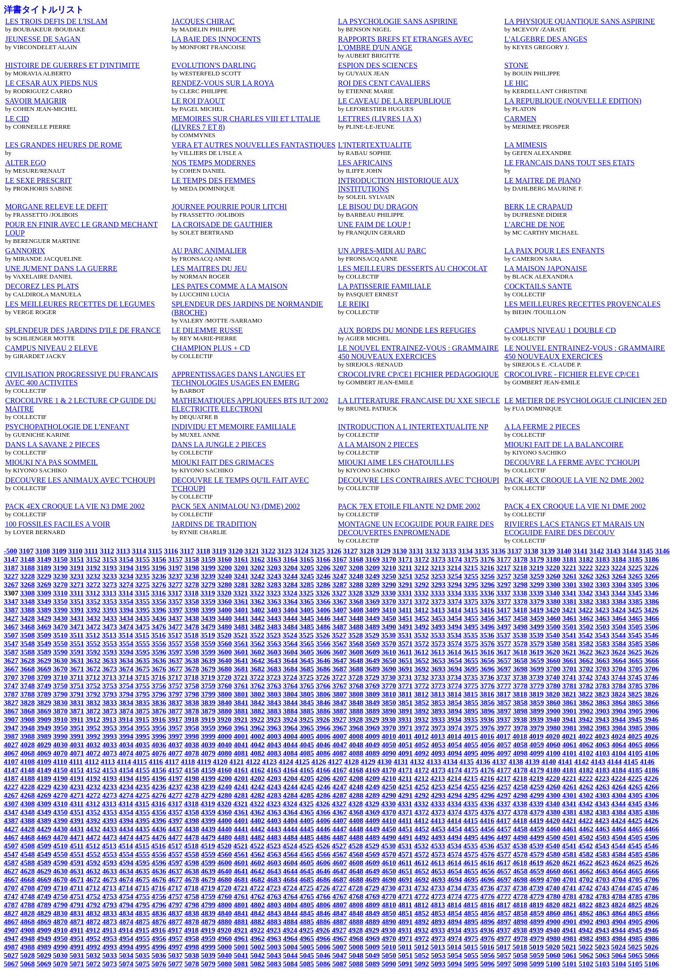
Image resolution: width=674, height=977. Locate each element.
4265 (635, 787)
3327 (339, 593)
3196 (159, 568)
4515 (142, 846)
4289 (372, 795)
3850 (388, 702)
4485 (307, 837)
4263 (602, 787)
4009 (372, 736)
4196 (159, 778)
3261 (569, 576)
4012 (421, 736)
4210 (388, 778)
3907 (11, 719)
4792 (93, 905)
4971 (405, 938)
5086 (323, 964)
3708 (27, 677)
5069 (44, 964)
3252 (421, 576)
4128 (351, 761)
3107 (26, 551)
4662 (586, 871)
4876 (159, 922)
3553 (110, 643)
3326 (322, 593)
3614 (454, 652)
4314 (125, 804)
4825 (635, 905)
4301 (569, 795)
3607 (339, 652)
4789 (44, 905)
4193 (110, 778)
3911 (76, 719)
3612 (421, 652)
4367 (339, 812)
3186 (652, 559)
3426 (651, 610)
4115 (140, 761)
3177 (504, 559)
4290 (388, 795)
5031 (76, 955)
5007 (339, 947)
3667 (11, 669)
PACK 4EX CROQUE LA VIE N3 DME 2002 (75, 506)
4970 (388, 938)
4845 (307, 913)
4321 (240, 804)
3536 (487, 635)
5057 (504, 955)
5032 (93, 955)
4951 (76, 938)
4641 (241, 871)
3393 (110, 610)
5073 (110, 964)
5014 (454, 947)
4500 (553, 837)
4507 (11, 846)
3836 (159, 702)
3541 (569, 635)
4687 (339, 879)
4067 (11, 753)
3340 (552, 593)
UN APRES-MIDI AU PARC (382, 251)
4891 (405, 922)
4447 (339, 829)
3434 (126, 618)
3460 (553, 618)
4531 (404, 846)
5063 (602, 955)
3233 (110, 576)
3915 (142, 719)
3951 (76, 728)
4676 (159, 879)
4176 (487, 770)
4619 (536, 863)
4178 (520, 770)
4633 (110, 871)
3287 (339, 584)
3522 (257, 635)
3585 (635, 643)
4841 (241, 913)
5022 (585, 947)
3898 (520, 711)
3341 (569, 593)
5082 (257, 964)
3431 (76, 618)
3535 (470, 635)
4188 (27, 778)
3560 (224, 643)
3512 (93, 635)
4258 (520, 787)
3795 (142, 694)
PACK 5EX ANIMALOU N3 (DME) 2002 (236, 506)
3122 (268, 551)
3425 (635, 610)
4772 (421, 896)
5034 (126, 955)
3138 (531, 551)
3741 (569, 677)
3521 (240, 635)
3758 (191, 686)
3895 (471, 711)
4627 (11, 871)
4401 (241, 820)
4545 (635, 846)
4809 (372, 905)
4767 (339, 896)
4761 (241, 896)
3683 (274, 669)
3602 (257, 652)
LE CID (17, 119)
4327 (339, 804)
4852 (421, 913)
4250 (388, 787)
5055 (471, 955)
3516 (158, 635)
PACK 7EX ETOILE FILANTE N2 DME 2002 (409, 506)
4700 (553, 879)
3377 (504, 601)
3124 (301, 551)
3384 (618, 601)
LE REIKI (353, 304)
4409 (372, 820)
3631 (76, 660)
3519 (207, 635)
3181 (569, 559)
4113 (108, 761)
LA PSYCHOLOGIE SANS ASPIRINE (398, 21)
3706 (652, 669)
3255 (471, 576)
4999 (208, 947)
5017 (503, 947)
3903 (602, 711)
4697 (504, 879)
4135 (466, 761)
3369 (372, 601)
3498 (520, 627)
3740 (552, 677)
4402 (257, 820)
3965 (307, 728)
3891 (405, 711)
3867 (11, 711)
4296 (487, 795)
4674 (126, 879)
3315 (142, 593)
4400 (224, 820)
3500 (553, 627)
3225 (635, 568)
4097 (504, 753)
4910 (60, 930)
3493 (438, 627)
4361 (241, 812)
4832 (93, 913)
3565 (307, 643)
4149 (44, 770)
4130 (384, 761)
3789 (44, 694)
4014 (454, 736)
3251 (405, 576)
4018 (520, 736)
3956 (159, 728)
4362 (257, 812)
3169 (372, 559)
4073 (110, 753)
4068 (27, 753)
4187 (11, 778)
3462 (586, 618)
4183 (602, 770)
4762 (257, 896)
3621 (569, 652)
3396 (159, 610)
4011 (405, 736)
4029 (44, 745)
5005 (307, 947)
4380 (553, 812)
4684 (290, 879)
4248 (356, 787)
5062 (586, 955)
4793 (110, 905)
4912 (93, 930)
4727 (339, 888)
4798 (191, 905)
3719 (207, 677)
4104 (618, 753)
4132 (417, 761)
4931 (404, 930)
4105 (635, 753)
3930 (388, 719)
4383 (602, 812)
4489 (372, 837)
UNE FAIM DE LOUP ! (374, 224)
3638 (191, 660)
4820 (552, 905)
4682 (257, 879)
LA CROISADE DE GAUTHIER (222, 224)
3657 (504, 660)
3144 (630, 551)
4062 (586, 745)
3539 (536, 635)
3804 (290, 694)
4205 (307, 778)
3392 (93, 610)
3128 (366, 551)
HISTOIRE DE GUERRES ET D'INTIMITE (72, 65)
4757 (175, 896)
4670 (60, 879)
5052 (421, 955)
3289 (372, 584)
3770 (388, 686)
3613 (438, 652)
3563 (274, 643)
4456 (487, 829)
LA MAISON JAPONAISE (546, 268)
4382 (586, 812)
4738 (520, 888)
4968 (356, 938)
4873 (110, 922)
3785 (635, 686)
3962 (257, 728)
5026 (651, 947)
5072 (93, 964)
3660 (553, 660)
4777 (504, 896)
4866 (652, 913)
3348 (27, 601)
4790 (60, 905)
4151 (76, 770)
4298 (520, 795)
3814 (454, 694)
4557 (175, 854)
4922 (257, 930)
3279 (208, 584)
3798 (191, 694)
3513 (109, 635)
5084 (290, 964)
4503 (602, 837)
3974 (454, 728)
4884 (290, 922)
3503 (602, 627)
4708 (27, 888)
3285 (307, 584)
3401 (241, 610)
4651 (405, 871)
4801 (241, 905)
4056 (487, 745)
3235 (142, 576)
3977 (504, 728)
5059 (536, 955)
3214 (454, 568)
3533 (438, 635)
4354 (126, 812)
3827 (11, 702)
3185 (635, 559)
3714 (125, 677)
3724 (290, 677)
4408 (356, 820)
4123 (269, 761)
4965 (307, 938)
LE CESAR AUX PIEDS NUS (51, 83)
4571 (405, 854)
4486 (323, 837)
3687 (339, 669)
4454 (454, 829)
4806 (323, 905)
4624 (618, 863)
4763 (274, 896)
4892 (421, 922)
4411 (405, 820)
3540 (552, 635)
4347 (11, 812)
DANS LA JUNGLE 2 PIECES (219, 444)
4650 (388, 871)
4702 (586, 879)
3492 (421, 627)
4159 (208, 770)
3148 (27, 559)
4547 (11, 854)
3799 (208, 694)
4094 (454, 753)
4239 (208, 787)
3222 (585, 568)
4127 (335, 761)
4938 (520, 930)
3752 (93, 686)
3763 (274, 686)
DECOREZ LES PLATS (42, 286)
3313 (109, 593)
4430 (60, 829)
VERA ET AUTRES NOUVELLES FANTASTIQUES (254, 145)
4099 (536, 753)
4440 (224, 829)
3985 (635, 728)
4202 (257, 778)
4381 (569, 812)
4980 (553, 938)
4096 (487, 753)
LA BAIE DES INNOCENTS (216, 39)
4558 (191, 854)
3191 (76, 568)
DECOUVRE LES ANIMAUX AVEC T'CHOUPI (80, 480)
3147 (11, 559)
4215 (470, 778)
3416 (487, 610)
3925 (306, 719)
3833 (110, 702)
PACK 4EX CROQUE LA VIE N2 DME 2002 (574, 480)
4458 (520, 829)
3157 (175, 559)
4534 (454, 846)
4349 (44, 812)
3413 (438, 610)
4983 (602, 938)
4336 (487, 804)
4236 (159, 787)
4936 (487, 930)
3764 (290, 686)
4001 (241, 736)
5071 (76, 964)
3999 (208, 736)
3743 (602, 677)
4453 (438, 829)
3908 (27, 719)
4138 (515, 761)
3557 (175, 643)
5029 (44, 955)
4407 (339, 820)
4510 (60, 846)
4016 (487, 736)
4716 (158, 888)
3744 (618, 677)
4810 (388, 905)
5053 (438, 955)
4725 (306, 888)
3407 (339, 610)
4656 (487, 871)
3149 (44, 559)
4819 (536, 905)
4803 (274, 905)
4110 (60, 761)
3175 (471, 559)
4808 (356, 905)
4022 (585, 736)
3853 (438, 702)
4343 (602, 804)
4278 (191, 795)
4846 (323, 913)
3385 (635, 601)
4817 (503, 905)
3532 (421, 635)
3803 (274, 694)
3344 (618, 593)
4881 (241, 922)
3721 (240, 677)
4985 (635, 938)
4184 (618, 770)
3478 (191, 627)
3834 (126, 702)
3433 (110, 618)
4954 (126, 938)
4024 (618, 736)
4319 (207, 804)
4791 (76, 905)
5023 (602, 947)
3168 (356, 559)
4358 (191, 812)
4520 (224, 846)
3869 (44, 711)
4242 (257, 787)
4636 (159, 871)
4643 (274, 871)
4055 (471, 745)
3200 (224, 568)
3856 (487, 702)
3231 (76, 576)
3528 (355, 635)
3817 (503, 694)
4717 (175, 888)
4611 (405, 863)
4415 (470, 820)
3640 (224, 660)
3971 (405, 728)
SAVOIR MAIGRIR (35, 101)
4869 (44, 922)
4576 (487, 854)
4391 (76, 820)
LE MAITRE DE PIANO (543, 180)
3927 (339, 719)
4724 (290, 888)
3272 (93, 584)
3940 (552, 719)
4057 (504, 745)
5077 (175, 964)
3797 (175, 694)
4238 (191, 787)
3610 (388, 652)
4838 (191, 913)
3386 (652, 601)
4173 (438, 770)
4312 (93, 804)
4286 (323, 795)
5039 (208, 955)
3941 (569, 719)
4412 (421, 820)
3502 (586, 627)
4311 (76, 804)
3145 (646, 551)
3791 (76, 694)
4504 (618, 837)
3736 (487, 677)
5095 (471, 964)
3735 (470, 677)
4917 (175, 930)
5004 (290, 947)
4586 (652, 854)
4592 (93, 863)
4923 (273, 930)
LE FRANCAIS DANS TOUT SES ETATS (570, 163)
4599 (208, 863)
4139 (532, 761)
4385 (635, 812)
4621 (569, 863)
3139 (547, 551)
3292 (421, 584)
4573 (438, 854)
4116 (156, 761)
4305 (635, 795)
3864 (618, 702)
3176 (487, 559)
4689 (372, 879)
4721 (240, 888)
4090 (388, 753)
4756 (159, 896)
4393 (110, 820)
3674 (126, 669)
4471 (76, 837)
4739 (536, 888)
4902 (586, 922)
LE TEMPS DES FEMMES (214, 180)
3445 (307, 618)
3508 (27, 635)
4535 (470, 846)
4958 (191, 938)
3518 (191, 635)
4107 (11, 761)
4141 (565, 761)
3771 (405, 686)
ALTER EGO (25, 163)
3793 (110, 694)
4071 (76, 753)
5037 (175, 955)
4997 (175, 947)
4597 (175, 863)
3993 (110, 736)
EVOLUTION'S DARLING (214, 65)
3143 (613, 551)
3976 (487, 728)
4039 (208, 745)
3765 (307, 686)
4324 (290, 804)
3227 (11, 576)
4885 (307, 922)
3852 (421, 702)
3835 (142, 702)
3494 (454, 627)
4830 (60, 913)
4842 (257, 913)
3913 (109, 719)
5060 (553, 955)
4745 (635, 888)
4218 (520, 778)
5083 (274, 964)
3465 (635, 618)
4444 (290, 829)
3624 (618, 652)
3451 (405, 618)
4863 (602, 913)
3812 (421, 694)
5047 (339, 955)
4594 (126, 863)
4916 (158, 930)
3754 (126, 686)
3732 (421, 677)
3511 (76, 635)
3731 (404, 677)
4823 (602, 905)
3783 (602, 686)
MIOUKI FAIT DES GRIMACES (223, 462)
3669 (44, 669)
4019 (536, 736)
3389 (44, 610)
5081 (241, 964)
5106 (652, 964)
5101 (569, 964)
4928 (355, 930)
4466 (652, 829)
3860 (553, 702)
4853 (438, 913)
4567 (339, 854)
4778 (520, 896)
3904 (618, 711)
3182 (586, 559)
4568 (356, 854)
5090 (388, 964)
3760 (224, 686)
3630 (60, 660)
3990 (60, 736)
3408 (356, 610)
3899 (536, 711)
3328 (355, 593)
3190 (60, 568)
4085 (307, 753)
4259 (536, 787)
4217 (503, 778)
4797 (175, 905)
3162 (257, 559)
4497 (504, 837)
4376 (487, 812)
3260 (553, 576)
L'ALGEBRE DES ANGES (546, 39)
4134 (450, 761)
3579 (536, 643)
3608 (356, 652)
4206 (323, 778)
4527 (339, 846)
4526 (322, 846)
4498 (520, 837)
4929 (372, 930)
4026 (651, 736)
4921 (240, 930)
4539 (536, 846)
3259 (536, 576)
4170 (388, 770)
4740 (552, 888)
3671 (76, 669)
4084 (290, 753)
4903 (602, 922)
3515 (142, 635)
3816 (487, 694)
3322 (257, 593)
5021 (569, 947)
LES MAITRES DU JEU (209, 268)
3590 (60, 652)
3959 (208, 728)
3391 (76, 610)
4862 (586, 913)
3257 (504, 576)
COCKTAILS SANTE (538, 286)
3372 (421, 601)
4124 (285, 761)
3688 (356, 669)
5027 (11, 955)
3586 (652, 643)
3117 (187, 551)
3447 (339, 618)
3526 (322, 635)
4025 (635, 736)
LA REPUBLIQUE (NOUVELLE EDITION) (573, 101)
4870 (60, 922)
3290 (388, 584)
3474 (126, 627)
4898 (520, 922)
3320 (224, 593)
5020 (552, 947)
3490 (388, 627)
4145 (630, 761)
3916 (158, 719)
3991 (76, 736)
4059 (536, 745)
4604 (290, 863)
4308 (27, 804)
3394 (126, 610)
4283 (274, 795)
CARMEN (520, 119)
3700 (553, 669)
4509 (44, 846)
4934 (454, 930)
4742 (585, 888)
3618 (520, 652)
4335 (470, 804)
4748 (27, 896)
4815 (470, 905)
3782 (586, 686)
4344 (618, 804)
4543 (602, 846)
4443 (274, 829)
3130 (399, 551)
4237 (175, 787)
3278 (191, 584)
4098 (520, 753)
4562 (257, 854)
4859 (536, 913)
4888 (356, 922)
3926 (322, 719)
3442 (257, 618)
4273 (110, 795)
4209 (372, 778)
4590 (60, 863)
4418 (520, 820)
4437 (175, 829)
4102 (586, 753)
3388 (27, 610)
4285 (307, 795)
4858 (520, 913)
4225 (635, 778)
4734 (454, 888)
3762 (257, 686)
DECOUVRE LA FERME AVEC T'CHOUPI (572, 462)
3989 (44, 736)
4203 (274, 778)
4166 (323, 770)
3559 (208, 643)
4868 (27, 922)
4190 (60, 778)
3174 (454, 559)
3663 (602, 660)
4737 (503, 888)
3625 (635, 652)
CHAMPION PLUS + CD (211, 348)
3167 (339, 559)
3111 (91, 551)
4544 (618, 846)
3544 (618, 635)
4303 (602, 795)
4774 (454, 896)
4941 (569, 930)
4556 (159, 854)
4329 (372, 804)
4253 (438, 787)
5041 (241, 955)
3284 (290, 584)
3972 (421, 728)
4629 (44, 871)
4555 (142, 854)
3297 (504, 584)
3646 (323, 660)
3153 (110, 559)
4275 (142, 795)
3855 (471, 702)
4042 (257, 745)
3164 (290, 559)
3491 (405, 627)
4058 (520, 745)
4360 (224, 812)
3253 (438, 576)
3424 (618, 610)
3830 (60, 702)
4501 (569, 837)
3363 (274, 601)
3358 (191, 601)
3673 (110, 669)
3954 (126, 728)
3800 (224, 694)
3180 (553, 559)
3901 (569, 711)
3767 (339, 686)
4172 (421, 770)
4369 (372, 812)
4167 (339, 770)
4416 (487, 820)
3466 (652, 618)
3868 (27, 711)
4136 (483, 761)
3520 (224, 635)
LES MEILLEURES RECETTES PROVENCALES (583, 304)
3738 (520, 677)
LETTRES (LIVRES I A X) (379, 119)
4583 (602, 854)
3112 (107, 551)
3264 (618, 576)
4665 (635, 871)
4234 (126, 787)
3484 (290, 627)
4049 (372, 745)
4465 (635, 829)
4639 (208, 871)
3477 (175, 627)
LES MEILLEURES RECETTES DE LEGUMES (80, 304)
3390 (60, 610)
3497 (504, 627)
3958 (191, 728)
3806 (323, 694)
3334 (454, 593)
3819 (536, 694)
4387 (11, 820)
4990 (60, 947)
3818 (520, 694)
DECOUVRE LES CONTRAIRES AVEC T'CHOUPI (418, 480)
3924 (290, 719)
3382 (586, 601)
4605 (307, 863)
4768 (356, 896)
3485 (307, 627)
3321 (240, 593)
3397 (175, 610)
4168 (356, 770)
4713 (109, 888)
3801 (241, 694)
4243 (274, 787)
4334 (454, 804)
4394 (126, 820)
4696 (487, 879)
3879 (208, 711)
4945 (635, 930)
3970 (388, 728)
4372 (421, 812)
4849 (372, 913)
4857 (504, 913)
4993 (110, 947)
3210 (388, 568)
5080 (224, 964)
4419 (536, 820)
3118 (203, 551)
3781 (569, 686)
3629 (44, 660)
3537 (503, 635)
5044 (290, 955)
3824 (618, 694)
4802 (257, 905)
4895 (471, 922)
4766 (323, 896)
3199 (208, 568)
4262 (586, 787)
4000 (224, 736)
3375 (471, 601)
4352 (93, 812)
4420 (552, 820)
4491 (405, 837)
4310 (60, 804)
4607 (339, 863)
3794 (126, 694)
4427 (11, 829)
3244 (290, 576)
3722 (257, 677)
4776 (487, 896)
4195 (142, 778)
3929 (372, 719)
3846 (323, 702)
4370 (388, 812)
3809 (372, 694)
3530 (388, 635)
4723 (273, 888)
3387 (11, 610)
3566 (323, 643)
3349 (44, 601)
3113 (123, 551)
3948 (27, 728)
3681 (241, 669)
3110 (75, 551)
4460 (553, 829)
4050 (388, 745)
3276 (159, 584)
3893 (438, 711)
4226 (651, 778)
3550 (60, 643)
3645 (307, 660)
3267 (11, 584)
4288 (356, 795)
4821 (569, 905)
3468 (27, 627)
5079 (208, 964)
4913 (109, 930)
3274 (126, 584)
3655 (471, 660)
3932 (421, 719)
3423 (602, 610)
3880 (224, 711)
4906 (652, 922)
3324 (290, 593)
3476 (159, 627)
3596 (159, 652)
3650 (388, 660)
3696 (487, 669)
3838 (191, 702)
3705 (635, 669)
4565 (307, 854)
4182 (586, 770)
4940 (552, 930)
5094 (454, 964)
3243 (274, 576)
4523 (273, 846)
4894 (454, 922)
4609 (372, 863)
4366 (323, 812)
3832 (93, 702)
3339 (536, 593)
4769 (372, 896)
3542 (585, 635)
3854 (454, 702)
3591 (76, 652)
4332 (421, 804)
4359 (208, 812)
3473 (110, 627)
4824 (618, 905)
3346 (651, 593)
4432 (93, 829)
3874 (126, 711)
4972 (421, 938)
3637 (175, 660)
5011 (405, 947)
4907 (11, 930)
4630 (60, 871)
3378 (520, 601)
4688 (356, 879)
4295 (471, 795)
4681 (241, 879)
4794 (126, 905)
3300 (553, 584)
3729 (372, 677)
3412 (421, 610)
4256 (487, 787)
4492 (421, 837)
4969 (372, 938)
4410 (388, 820)
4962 (257, 938)
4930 (388, 930)
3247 (339, 576)
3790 (60, 694)
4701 (569, 879)
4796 (159, 905)
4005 (307, 736)
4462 (586, 829)
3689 (372, 669)
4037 (175, 745)
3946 (651, 719)
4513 (109, 846)
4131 (401, 761)
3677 (175, 669)
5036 (159, 955)
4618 (520, 863)
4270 (60, 795)
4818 (520, 905)
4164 (290, 770)
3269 (44, 584)
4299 (536, 795)
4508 (27, 846)
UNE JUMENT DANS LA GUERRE (61, 268)
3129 (383, 551)
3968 (356, 728)
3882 (257, 711)
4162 (257, 770)
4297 (504, 795)
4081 (241, 753)
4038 (191, 745)
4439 (208, 829)
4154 (126, 770)
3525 (306, 635)
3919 (207, 719)
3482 (257, 627)
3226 (651, 568)
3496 (487, 627)
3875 (142, 711)
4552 (93, 854)
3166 (323, 559)
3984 (618, 728)
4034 (126, 745)
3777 (504, 686)
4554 (126, 854)
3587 (11, 652)
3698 (520, 669)
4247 (339, 787)
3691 (405, 669)
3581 (569, 643)
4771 (405, 896)
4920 (224, 930)
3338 (520, 593)
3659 (536, 660)
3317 (175, 593)
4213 (438, 778)
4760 (224, 896)
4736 (487, 888)
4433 (110, 829)
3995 (142, 736)
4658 (520, 871)
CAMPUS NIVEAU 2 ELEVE (51, 348)
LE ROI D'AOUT (198, 101)
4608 (356, 863)
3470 (60, 627)
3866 (652, 702)
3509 (44, 635)
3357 (175, 601)
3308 (27, 593)
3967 (339, 728)
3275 (142, 584)
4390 (60, 820)
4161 (241, 770)
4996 (159, 947)
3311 (76, 593)
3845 (307, 702)
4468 (27, 837)
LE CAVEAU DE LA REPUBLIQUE (394, 101)
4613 (438, 863)
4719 (207, 888)
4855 (471, 913)
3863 (602, 702)
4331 (404, 804)
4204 (290, 778)
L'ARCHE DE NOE (535, 224)
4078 (191, 753)
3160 (224, 559)
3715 (142, 677)
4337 (503, 804)
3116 (171, 551)
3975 (471, 728)
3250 (388, 576)
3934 (454, 719)
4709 (44, 888)
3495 (471, 627)
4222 (585, 778)
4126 (318, 761)
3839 (208, 702)
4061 (569, 745)
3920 (224, 719)
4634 (126, 871)
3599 (208, 652)
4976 (487, 938)
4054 (454, 745)
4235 (142, 787)
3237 (175, 576)
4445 (307, 829)
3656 (487, 660)
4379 (536, 812)
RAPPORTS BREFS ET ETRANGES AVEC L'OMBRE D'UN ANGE (405, 43)
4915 (142, 930)
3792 (93, 694)
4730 (388, 888)
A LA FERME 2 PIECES (542, 427)
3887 (339, 711)
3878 (191, 711)
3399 (208, 610)
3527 (339, 635)
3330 (388, 593)
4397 (175, 820)
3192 (93, 568)
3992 (93, 736)
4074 (126, 753)
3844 (290, 702)
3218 (520, 568)
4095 (471, 753)
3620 (552, 652)
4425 (635, 820)
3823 (602, 694)
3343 (602, 593)
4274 (126, 795)
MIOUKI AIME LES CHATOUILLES (396, 462)
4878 (191, 922)
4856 (487, 913)
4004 (290, 736)
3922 (257, 719)
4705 (635, 879)
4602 (257, 863)
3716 (158, 677)
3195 (142, 568)
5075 (142, 964)
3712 (93, 677)
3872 (93, 711)
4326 (322, 804)
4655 (471, 871)
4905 (635, 922)
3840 (224, 702)
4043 (274, 745)
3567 (339, 643)
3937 (503, 719)
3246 (323, 576)
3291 (405, 584)
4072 (93, 753)
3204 (290, 568)
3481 (241, 627)
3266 (652, 576)
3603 (274, 652)
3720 (224, 677)
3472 (93, 627)
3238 (191, 576)
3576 (487, 643)
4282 (257, 795)
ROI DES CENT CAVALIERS (384, 83)
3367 (339, 601)
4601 (241, 863)
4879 (208, 922)
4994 (126, 947)
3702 (586, 669)
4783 (602, 896)
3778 (520, 686)
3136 (498, 551)
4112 (92, 761)
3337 (503, 593)
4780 (553, 896)
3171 (405, 559)
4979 (536, 938)
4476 (159, 837)
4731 (404, 888)
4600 (224, 863)
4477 (175, 837)
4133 (433, 761)
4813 (438, 905)
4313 (109, 804)
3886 (323, 711)
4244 (290, 787)
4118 (188, 761)
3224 (618, 568)
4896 (487, 922)
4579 (536, 854)
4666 (652, 871)
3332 (421, 593)
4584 (618, 854)
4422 (585, 820)
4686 (323, 879)
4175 (471, 770)
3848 (356, 702)
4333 (438, 804)
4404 (290, 820)
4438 (191, 829)
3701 (569, 669)
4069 (44, 753)
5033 (110, 955)
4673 (110, 879)
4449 (372, 829)
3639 (208, 660)
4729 (372, 888)
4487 (339, 837)
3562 (257, 643)
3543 (602, 635)
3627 (11, 660)
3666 (652, 660)
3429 (44, 618)
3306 (652, 584)
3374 (454, 601)
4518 (191, 846)
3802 (257, 694)
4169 (372, 770)
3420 (552, 610)
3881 (241, 711)
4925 (306, 930)
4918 (191, 930)
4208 (356, 778)
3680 (224, 669)
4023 (602, 736)
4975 (471, 938)
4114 (124, 761)
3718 (191, 677)
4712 (93, 888)
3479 (208, 627)
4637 (175, 871)
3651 (405, 660)
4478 (191, 837)
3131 (416, 551)
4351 (76, 812)
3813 (438, 694)
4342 (585, 804)
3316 (158, 593)
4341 (569, 804)
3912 (93, 719)
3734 (454, 677)
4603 (274, 863)
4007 (339, 736)
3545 (635, 635)
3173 (438, 559)
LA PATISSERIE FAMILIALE (384, 286)
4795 (142, 905)
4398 (191, 820)
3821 (569, 694)
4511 (76, 846)
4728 (355, 888)
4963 (274, 938)
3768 (356, 686)
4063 (602, 745)
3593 (110, 652)
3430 (60, 618)
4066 (652, 745)
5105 (635, 964)
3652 (421, 660)
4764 (290, 896)
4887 (339, 922)
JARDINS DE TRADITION (214, 524)
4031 (76, 745)
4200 (224, 778)
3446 (323, 618)
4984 (618, 938)
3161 (241, 559)
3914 (125, 719)
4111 (76, 761)
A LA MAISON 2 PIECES (378, 444)
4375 (471, 812)
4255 (471, 787)
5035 (142, 955)
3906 (652, 711)
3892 (421, 711)
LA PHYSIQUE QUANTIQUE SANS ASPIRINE (580, 21)
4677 (175, 879)
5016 (487, 947)
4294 (454, 795)
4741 (569, 888)
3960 (224, 728)
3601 (241, 652)
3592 (93, 652)
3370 (388, 601)
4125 (302, 761)
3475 (142, 627)
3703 (602, 669)
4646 (323, 871)
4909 (44, 930)
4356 (159, 812)
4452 (421, 829)
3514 (125, 635)
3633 (110, 660)
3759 (208, 686)
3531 (404, 635)
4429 (44, 829)
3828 (27, 702)
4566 (323, 854)
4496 (487, 837)
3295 (471, 584)
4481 (241, 837)
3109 (59, 551)
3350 (60, 601)
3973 (438, 728)
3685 (307, 669)
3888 (356, 711)
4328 (355, 804)
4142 (581, 761)
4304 (618, 795)
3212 (421, 568)
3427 (11, 618)
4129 (368, 761)
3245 (307, 576)
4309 (44, 804)
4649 (372, 871)
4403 (274, 820)
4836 (159, 913)
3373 (438, 601)
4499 (536, 837)
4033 (110, 745)
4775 (471, 896)
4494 (454, 837)
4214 (454, 778)
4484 (290, 837)
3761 (241, 686)
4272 (93, 795)
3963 (274, 728)
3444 (290, 618)
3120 (235, 551)
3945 (635, 719)
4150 (60, 770)
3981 (569, 728)
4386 (652, 812)
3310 (60, 593)
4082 (257, 753)
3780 (553, 686)
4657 (504, 871)
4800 (224, 905)
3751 (76, 686)
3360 (224, 601)
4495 (471, 837)
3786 (652, 686)
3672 (93, 669)
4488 (356, 837)
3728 (355, 677)
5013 (438, 947)
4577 (504, 854)
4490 (388, 837)
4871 (76, 922)
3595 (142, 652)
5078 (191, 964)
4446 (323, 829)
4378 (520, 812)
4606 (323, 863)
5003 (274, 947)
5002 (257, 947)
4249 (372, 787)
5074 (126, 964)
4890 (388, 922)
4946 (651, 930)
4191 (76, 778)
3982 (586, 728)
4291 (405, 795)
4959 (208, 938)
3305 (635, 584)
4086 (323, 753)
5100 (553, 964)
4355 (142, 812)
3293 (438, 584)
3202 (257, 568)
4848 (356, 913)
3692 (421, 669)
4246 (323, 787)
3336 (487, 593)
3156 (159, 559)
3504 (618, 627)
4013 (438, 736)
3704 (618, 669)
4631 (76, 871)
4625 (635, 863)
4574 (454, 854)
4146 (647, 761)
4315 (142, 804)
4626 (651, 863)
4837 (175, 913)
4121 (236, 761)
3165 (307, 559)
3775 (471, 686)
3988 (27, 736)
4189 (44, 778)
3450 (388, 618)
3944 (618, 719)
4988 (27, 947)
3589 (44, 652)
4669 (44, 879)
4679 (208, 879)
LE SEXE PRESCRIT (38, 180)
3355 (142, 601)
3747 (11, 686)
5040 (224, 955)
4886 (323, 922)
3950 (60, 728)
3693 (438, 669)
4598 (191, 863)
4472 (93, 837)
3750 (60, 686)
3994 (126, 736)
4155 (142, 770)
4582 (586, 854)
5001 (241, 947)
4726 (322, 888)
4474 (126, 837)
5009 (372, 947)
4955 (142, 938)
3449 (372, 618)
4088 (356, 753)
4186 (652, 770)
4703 (602, 879)
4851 (405, 913)
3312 (93, 593)
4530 (388, 846)
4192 (93, 778)
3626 (651, 652)
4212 (421, 778)
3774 (454, 686)
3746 (651, 677)
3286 (323, 584)
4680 (224, 879)
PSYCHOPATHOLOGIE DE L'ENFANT (67, 427)
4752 (93, 896)
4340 (552, 804)
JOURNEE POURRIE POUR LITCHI (229, 207)
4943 (602, 930)
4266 (652, 787)
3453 (438, 618)
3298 (520, 584)
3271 (76, 584)
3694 (454, 669)
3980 (553, 728)
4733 (438, 888)
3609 (372, 652)
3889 (372, 711)
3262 (586, 576)
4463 (602, 829)
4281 (241, 795)
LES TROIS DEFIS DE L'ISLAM (56, 21)
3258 (520, 576)
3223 (602, 568)
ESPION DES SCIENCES (378, 65)
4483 (274, 837)
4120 (220, 761)
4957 (175, 938)
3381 (569, 601)
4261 (569, 787)
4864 (618, 913)
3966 (323, 728)
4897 (504, 922)
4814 (454, 905)
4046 (323, 745)
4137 (499, 761)
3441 (241, 618)
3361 (241, 601)
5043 (274, 955)
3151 (76, 559)
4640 (224, 871)
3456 (487, 618)
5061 (569, 955)
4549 (44, 854)
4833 (110, 913)
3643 (274, 660)
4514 (125, 846)
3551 (76, 643)
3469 (44, 627)
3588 (27, 652)
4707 (11, 888)
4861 (569, 913)
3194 (126, 568)
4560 (224, 854)
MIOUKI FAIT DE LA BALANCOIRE (564, 444)
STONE (516, 65)
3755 (142, 686)
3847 (339, 702)
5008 (356, 947)
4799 (208, 905)
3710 (60, 677)
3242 (257, 576)
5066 (652, 955)
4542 (585, 846)
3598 (191, 652)
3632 (93, 660)
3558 (191, 643)
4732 (421, 888)
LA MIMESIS (526, 145)
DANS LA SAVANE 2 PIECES (52, 444)
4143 (598, 761)
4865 (635, 913)
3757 (175, 686)
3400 (224, 610)
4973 (438, 938)
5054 (454, 955)
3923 (273, 719)
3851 (405, 702)
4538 (520, 846)
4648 (356, 871)
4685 (307, 879)
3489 (372, 627)
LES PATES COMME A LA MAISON (230, 286)
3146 (662, 551)
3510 (60, 635)
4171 (405, 770)
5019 (536, 947)
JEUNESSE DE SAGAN (43, 39)
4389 (44, 820)
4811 (405, 905)
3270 (60, 584)
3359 (208, 601)
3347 (11, 601)
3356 (159, 601)
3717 (175, 677)
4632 (93, 871)
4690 (388, 879)
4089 (372, 753)
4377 (504, 812)
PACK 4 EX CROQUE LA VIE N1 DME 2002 (575, 506)
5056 (487, 955)
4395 (142, 820)
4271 (76, 795)
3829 (44, 702)
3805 (307, 694)
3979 (536, 728)
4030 (60, 745)
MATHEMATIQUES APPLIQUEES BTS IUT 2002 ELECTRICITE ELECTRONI (250, 405)
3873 (110, 711)
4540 (552, 846)
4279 (208, 795)
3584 (618, 643)
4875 (142, 922)
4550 (60, 854)
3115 (155, 551)
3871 (76, 711)
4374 (454, 812)
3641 (241, 660)
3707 (11, 677)
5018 (520, 947)
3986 (652, 728)
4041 (241, 745)
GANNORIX (25, 251)
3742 (585, 677)
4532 (421, 846)
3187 (11, 568)
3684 (290, 669)
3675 (142, 669)
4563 (274, 854)
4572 (421, 854)
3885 (307, 711)
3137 (514, 551)
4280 (224, 795)
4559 (208, 854)
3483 (274, 627)
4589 (44, 863)
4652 (421, 871)
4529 (372, 846)
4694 (454, 879)
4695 (471, 879)
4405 (307, 820)
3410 (388, 610)
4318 (191, 804)
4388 (27, 820)
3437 (175, 618)
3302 (586, 584)
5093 (438, 964)
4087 (339, 753)
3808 (356, 694)
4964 (290, 938)
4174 (454, 770)
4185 (635, 770)
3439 (208, 618)
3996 (159, 736)
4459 (536, 829)
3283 (274, 584)
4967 (339, 938)
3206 (323, 568)
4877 (175, 922)
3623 (602, 652)
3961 (241, 728)
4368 (356, 812)
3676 (159, 669)
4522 (257, 846)
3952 (93, 728)
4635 (142, 871)
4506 (652, 837)
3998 (191, 736)
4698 (520, 879)
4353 (110, 812)
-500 (10, 551)
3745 (635, 677)
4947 (11, 938)
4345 (635, 804)
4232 (93, 787)
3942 (585, 719)
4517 (175, 846)
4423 (602, 820)
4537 (503, 846)
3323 (273, 593)
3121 (251, 551)
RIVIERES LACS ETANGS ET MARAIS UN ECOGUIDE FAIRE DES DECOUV (575, 528)
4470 (60, 837)
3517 (175, 635)
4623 (602, 863)
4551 (76, 854)
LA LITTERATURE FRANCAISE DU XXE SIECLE (419, 400)
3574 (454, 643)
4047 (339, 745)
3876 (159, 711)
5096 (487, 964)
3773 (438, 686)
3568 (356, 643)
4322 (257, 804)
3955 (142, 728)
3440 (224, 618)
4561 (241, 854)
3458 (520, 618)
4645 (307, 871)
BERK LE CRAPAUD (538, 207)
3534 (454, 635)
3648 (356, 660)
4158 (191, 770)
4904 (618, 922)
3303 (602, 584)
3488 (356, 627)
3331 (404, 593)
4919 (207, 930)
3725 (306, 677)
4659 (536, 871)
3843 (274, 702)
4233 (110, 787)
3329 (372, 593)
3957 (175, 728)
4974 (454, 938)
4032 (93, 745)
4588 (27, 863)
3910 (60, 719)
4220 (552, 778)
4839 (208, 913)
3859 (536, 702)
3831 (76, 702)
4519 (207, 846)
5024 (618, 947)
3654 (454, 660)
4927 (339, 930)
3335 (470, 593)
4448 (356, 829)
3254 (454, 576)
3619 (536, 652)
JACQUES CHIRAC (203, 21)
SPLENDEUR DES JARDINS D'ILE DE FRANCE (83, 330)
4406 (323, 820)
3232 (93, 576)
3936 (487, 719)
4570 (388, 854)
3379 (536, 601)
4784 (618, 896)
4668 (27, 879)
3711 (76, 677)
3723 (273, 677)
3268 (27, 584)
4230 (60, 787)
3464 (618, 618)
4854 (454, 913)
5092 (421, 964)
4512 (93, 846)
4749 (44, 896)
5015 (470, 947)
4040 (224, 745)
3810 (388, 694)
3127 (350, 551)
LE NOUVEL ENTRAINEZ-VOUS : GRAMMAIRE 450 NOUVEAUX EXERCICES (418, 352)
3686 (323, 669)
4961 (241, 938)
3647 (339, 660)
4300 (553, 795)
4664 (618, 871)
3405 (307, 610)
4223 (602, 778)
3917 (175, 719)
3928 (355, 719)
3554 (126, 643)
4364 (290, 812)
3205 (307, 568)
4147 (11, 770)
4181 (569, 770)
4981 (569, 938)
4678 (191, 879)
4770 (388, 896)
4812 (421, 905)
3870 (60, 711)
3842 (257, 702)
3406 (323, 610)
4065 (635, 745)
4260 (553, 787)
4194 (126, 778)
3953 (110, 728)
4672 (93, 879)
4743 (602, 888)
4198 (191, 778)
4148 (27, 770)
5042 (257, 955)
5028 (27, 955)
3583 (602, 643)
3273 (110, 584)
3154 (126, 559)
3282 (257, 584)
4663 (602, 871)
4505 (635, 837)
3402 (257, 610)
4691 (405, 879)
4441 (241, 829)
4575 (471, 854)
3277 (175, 584)
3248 (356, 576)
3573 (438, 643)
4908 (27, 930)
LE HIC (516, 83)
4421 (569, 820)
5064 (618, 955)
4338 (520, 804)
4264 (618, 787)
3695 (471, 669)
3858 (520, 702)
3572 (421, 643)
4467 (11, 837)
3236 (159, 576)
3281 (241, 584)
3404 (290, 610)
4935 (470, 930)
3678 (191, 669)
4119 (204, 761)
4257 (504, 787)
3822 (585, 694)
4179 (536, 770)
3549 (44, 643)
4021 (569, 736)
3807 (339, 694)
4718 (191, 888)
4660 (553, 871)
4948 (27, 938)
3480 (224, 627)
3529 (372, 635)
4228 (27, 787)
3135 (482, 551)
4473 (110, 837)
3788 (27, 694)
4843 (274, 913)
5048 (356, 955)
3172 (421, 559)
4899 (536, 922)
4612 (421, 863)
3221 (569, 568)
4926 (322, 930)
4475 (142, 837)
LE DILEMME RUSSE (207, 330)
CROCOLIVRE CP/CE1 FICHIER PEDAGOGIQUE (418, 374)
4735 (470, 888)
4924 (290, 930)
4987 (11, 947)
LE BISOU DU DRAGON (378, 207)
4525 (306, 846)
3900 (553, 711)
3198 (191, 568)
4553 (110, 854)
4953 (110, 938)
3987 (11, 736)
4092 (421, 753)
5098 (520, 964)
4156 (159, 770)
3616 (487, 652)
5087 (339, 964)
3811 (405, 694)
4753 (110, 896)
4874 (126, 922)
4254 (454, 787)
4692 (421, 879)
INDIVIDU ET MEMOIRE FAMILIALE (234, 427)
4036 (159, 745)
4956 (159, 938)
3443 (274, 618)
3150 (60, 559)
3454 (454, 618)
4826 (651, 905)
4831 (76, 913)
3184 (618, 559)
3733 (438, 677)
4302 (586, 795)
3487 (339, 627)
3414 (454, 610)
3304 (618, 584)
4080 (224, 753)
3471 (76, 627)
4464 (618, 829)
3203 (274, 568)
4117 (172, 761)
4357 (175, 812)
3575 (471, 643)
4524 (290, 846)
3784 (618, 686)
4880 (224, 922)
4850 (388, 913)
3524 (290, 635)
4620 (552, 863)
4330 (388, 804)
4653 (438, 871)
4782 (586, 896)
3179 (536, 559)
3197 (175, 568)
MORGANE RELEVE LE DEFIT (56, 207)
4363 (274, 812)
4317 (175, 804)
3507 (11, 635)
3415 (470, 610)
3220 (552, 568)
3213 (438, 568)
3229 (44, 576)
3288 (356, 584)
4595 (142, 863)
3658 (520, 660)
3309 (44, 593)
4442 (257, 829)
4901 (569, 922)
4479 (208, 837)
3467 (11, 627)
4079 (208, 753)
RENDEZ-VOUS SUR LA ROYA (223, 83)
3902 (586, 711)
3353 (110, 601)
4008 (356, 736)
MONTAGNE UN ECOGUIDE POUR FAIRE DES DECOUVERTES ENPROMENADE (416, 528)
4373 (438, 812)
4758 (191, 896)
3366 (323, 601)
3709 (44, 677)
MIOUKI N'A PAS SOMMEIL (51, 462)
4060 (553, 745)
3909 (44, 719)
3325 (306, 593)
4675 (142, 879)
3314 (125, 593)
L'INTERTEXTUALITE (374, 145)
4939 (536, 930)
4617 (503, 863)
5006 (323, 947)
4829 (44, 913)
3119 (219, 551)
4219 (536, 778)
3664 (618, 660)
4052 (421, 745)
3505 (635, 627)
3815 (470, 694)
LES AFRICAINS (365, 163)
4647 (339, 871)
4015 (470, 736)
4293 (438, 795)
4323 (273, 804)
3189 (44, 568)
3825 (635, 694)
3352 (93, 601)
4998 (191, 947)
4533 (438, 846)
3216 (487, 568)
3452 (421, 618)
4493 (438, 837)
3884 (290, 711)
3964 (290, 728)
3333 (438, 593)
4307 (11, 804)
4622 (585, 863)
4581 (569, 854)
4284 (290, 795)
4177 (504, 770)
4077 (175, 753)
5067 (11, 964)
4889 (372, 922)
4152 (93, 770)
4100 (553, 753)
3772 (421, 686)
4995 (142, 947)
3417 (503, 610)
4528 (355, 846)
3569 (372, 643)
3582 (586, 643)
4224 (618, 778)
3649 (372, 660)
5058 (520, 955)
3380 (553, 601)
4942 (585, 930)
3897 (504, 711)
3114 (139, 551)
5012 (421, 947)
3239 (208, 576)
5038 (191, 955)
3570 (388, 643)
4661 (569, 871)
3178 (520, 559)
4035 (142, 745)
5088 (356, 964)
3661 (569, 660)
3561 (241, 643)
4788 (27, 905)
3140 (564, 551)
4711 (76, 888)
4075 (142, 753)
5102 (586, 964)
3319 (207, 593)
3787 (11, 694)
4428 (27, 829)
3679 (208, 669)
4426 (651, 820)
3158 (191, 559)
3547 (11, 643)
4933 (438, 930)
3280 (224, 584)
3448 (356, 618)
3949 (44, 728)
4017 (503, 736)
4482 (257, 837)
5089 (372, 964)
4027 (11, 745)
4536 (487, 846)
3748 (27, 686)
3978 (520, 728)
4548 (27, 854)
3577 (504, 643)
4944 (618, 930)
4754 (126, 896)
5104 (618, 964)
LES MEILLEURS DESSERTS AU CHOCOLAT (412, 268)
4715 (142, 888)
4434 (126, 829)
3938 (520, 719)
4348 (27, 812)
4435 (142, 829)
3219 (536, 568)
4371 (405, 812)
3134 (465, 551)
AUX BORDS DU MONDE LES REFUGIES (407, 330)
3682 (257, 669)
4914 (125, 930)
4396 (159, 820)
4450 (388, 829)
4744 (618, 888)
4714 (125, 888)
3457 (504, 618)
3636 (159, 660)
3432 (93, 618)
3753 (110, 686)
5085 (307, 964)
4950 (60, 938)
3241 (241, 576)
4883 (274, 922)
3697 (504, 669)
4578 (520, 854)
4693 (438, 879)
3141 (580, 551)
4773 (438, 896)
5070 (60, 964)
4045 (307, 745)
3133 (448, 551)
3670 (60, 669)
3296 (487, 584)
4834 (126, 913)
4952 (93, 938)
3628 (27, 660)
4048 (356, 745)
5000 (224, 947)
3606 (323, 652)
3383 (602, 601)
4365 (307, 812)
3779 (536, 686)
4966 (323, 938)
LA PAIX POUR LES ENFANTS (555, 251)
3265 (635, 576)
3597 (175, 652)
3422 (585, 610)
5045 (307, 955)
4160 (224, 770)
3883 (274, 711)
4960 (224, 938)
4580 (553, 854)
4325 (306, 804)
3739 (536, 677)
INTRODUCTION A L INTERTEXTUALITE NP (413, 427)
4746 (651, 888)
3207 (339, 568)
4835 (142, 913)
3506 (652, 627)
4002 (257, 736)
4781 (569, 896)
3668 (27, 669)
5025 (635, 947)
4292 (421, 795)
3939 (536, 719)
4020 (552, 736)
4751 (76, 896)
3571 (405, 643)
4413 (438, 820)
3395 (142, 610)
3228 (27, 576)
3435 (142, 618)
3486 (323, 627)
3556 (159, 643)
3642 (257, 660)
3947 (11, 728)
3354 (126, 601)
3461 (569, 618)
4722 (257, 888)
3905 (635, 711)
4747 (11, 896)
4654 (454, 871)
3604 (290, 652)
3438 (191, 618)
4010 (388, 736)
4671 (76, 879)
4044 (290, 745)
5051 (405, 955)
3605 (307, 652)
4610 (388, 863)
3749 (44, 686)
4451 (405, 829)
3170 (388, 559)
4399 (208, 820)
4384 (618, 812)
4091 (405, 753)
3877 (175, 711)
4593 (110, 863)
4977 (504, 938)
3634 (126, 660)
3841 (241, 702)
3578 (520, 643)
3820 (552, 694)
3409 (372, 610)
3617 (503, 652)
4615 (470, 863)
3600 (224, 652)
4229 (44, 787)
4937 (503, 930)
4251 (405, 787)
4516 (158, 846)
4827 (11, 913)
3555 (142, 643)
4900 (553, 922)
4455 (471, 829)
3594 (126, 652)
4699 (536, 879)
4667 (11, 879)
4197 (175, 778)
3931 (404, 719)
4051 (405, 745)
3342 (585, 593)
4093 (438, 753)
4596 (159, 863)
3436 (159, 618)
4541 (569, 846)
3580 (553, 643)
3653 (438, 660)
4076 (159, 753)
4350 (60, 812)
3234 (126, 576)
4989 (44, 947)
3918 (191, 719)
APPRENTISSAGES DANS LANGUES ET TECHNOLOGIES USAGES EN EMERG (239, 378)
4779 (536, 896)
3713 (109, 677)
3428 (27, 618)
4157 (175, 770)
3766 (323, 686)
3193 (110, 568)
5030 (60, 955)
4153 (110, 770)
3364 (290, 601)
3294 (454, 584)
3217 (503, 568)
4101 (569, 753)
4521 (240, 846)
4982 (586, 938)
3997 (175, 736)
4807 (339, 905)
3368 (356, 601)
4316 (158, 804)
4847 (339, 913)
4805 (307, 905)
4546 (651, 846)
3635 (142, 660)
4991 (76, 947)
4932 (421, 930)
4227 (11, 787)
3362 (257, 601)
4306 (652, 795)
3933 (438, 719)
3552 (93, 643)
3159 (208, 559)
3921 (240, 719)
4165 (307, 770)
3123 (285, 551)
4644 (290, 871)
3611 (405, 652)
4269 (44, 795)
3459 (536, 618)
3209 (372, 568)
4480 (224, 837)
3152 (93, 559)
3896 (487, 711)
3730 (388, 677)
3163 (274, 559)
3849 (372, 702)
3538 (520, 635)
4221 (569, 778)
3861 (569, 702)
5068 (27, 964)
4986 (652, 938)
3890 (388, 711)
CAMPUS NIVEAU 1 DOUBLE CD (560, 330)
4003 (274, 736)
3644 (290, 660)
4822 (585, 905)
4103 (602, 753)
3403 (274, 610)
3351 (76, 601)
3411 (405, 610)
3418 (520, 610)
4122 (253, 761)
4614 (454, 863)
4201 (241, 778)
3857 (504, 702)
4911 (76, 930)
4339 (536, 804)
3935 (470, 719)
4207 (339, 778)
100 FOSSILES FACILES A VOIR (57, 524)
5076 (159, 964)
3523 (273, 635)
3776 (487, 686)
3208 (356, 568)
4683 (274, 879)
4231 (76, 787)
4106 (652, 753)
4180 (553, 770)
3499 (536, 627)
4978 (520, 938)
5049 (372, 955)
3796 (159, 694)
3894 (454, 711)
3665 (635, 660)
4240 (224, 787)
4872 (93, 922)
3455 (471, 618)
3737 (503, 677)
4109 (44, 761)
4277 (175, 795)
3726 (322, 677)
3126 (334, 551)
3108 (43, 551)
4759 (208, 896)
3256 (487, 576)
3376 (487, 601)
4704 (618, 879)
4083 (274, 753)
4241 (241, 787)
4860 (553, 913)
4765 (307, 896)
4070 (60, 753)
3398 (191, 610)
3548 (27, 643)
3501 (569, 627)
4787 (11, 905)
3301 (569, 584)
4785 (635, 896)
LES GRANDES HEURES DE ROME (63, 145)
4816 (487, 905)
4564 (290, 854)
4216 (487, 778)
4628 (27, 871)
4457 (504, 829)
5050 (388, 955)
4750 (60, 896)
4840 (224, 913)
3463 (602, 618)
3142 (596, 551)
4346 (651, 804)
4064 (618, 745)
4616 (487, 863)
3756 (159, 686)
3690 (388, 669)
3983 (602, 728)
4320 (224, 804)
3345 (635, 593)
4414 (454, 820)
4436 (159, 829)
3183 (602, 559)
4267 (11, 795)
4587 (11, 863)
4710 (60, 888)
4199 (208, 778)
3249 (372, 576)
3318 (191, 593)
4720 (224, 888)
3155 (142, 559)
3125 (317, 551)
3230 (60, 576)
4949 (44, 938)
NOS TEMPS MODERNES (214, 163)
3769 (372, 686)
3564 (290, 643)
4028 (27, 745)
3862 (586, 702)
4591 (76, 863)
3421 (569, 610)
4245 (307, 787)
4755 (142, 896)
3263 (602, 576)
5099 (536, 964)
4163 (274, 770)
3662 (586, 660)
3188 (27, 568)
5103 (602, 964)
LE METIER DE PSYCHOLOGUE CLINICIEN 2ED (586, 400)
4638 (191, 871)
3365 (307, 601)
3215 (470, 568)
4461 (569, 829)
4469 (44, 837)
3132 (432, 551)
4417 (503, 820)
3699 (536, 669)
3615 (470, 652)
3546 (651, 635)
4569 (372, 854)
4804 (290, 905)
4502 (586, 837)
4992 (93, 947)
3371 (405, 601)
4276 (159, 795)
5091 (405, 964)
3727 (339, 677)
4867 (11, 922)
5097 (504, 964)
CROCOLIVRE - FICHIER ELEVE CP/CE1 (572, 374)
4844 (290, 913)
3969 (372, 728)
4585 (635, 854)
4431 (76, 829)
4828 (27, 913)
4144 (614, 761)
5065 (635, 955)
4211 (405, 778)
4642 (257, 871)
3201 (241, 568)
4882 (257, 922)
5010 (388, 947)
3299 (536, 584)
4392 (93, 820)
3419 (536, 610)
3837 (175, 702)
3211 (405, 568)
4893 (438, 922)
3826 (651, 694)
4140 (549, 761)
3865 (635, 702)
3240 (224, 576)
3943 (602, 719)
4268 (27, 795)
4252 (421, 787)
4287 (339, 795)
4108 (27, 761)
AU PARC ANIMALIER (209, 251)
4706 (652, 879)
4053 (438, 745)
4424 (618, 820)
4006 (323, 736)
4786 (652, 896)
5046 (323, 955)
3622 (585, 652)
